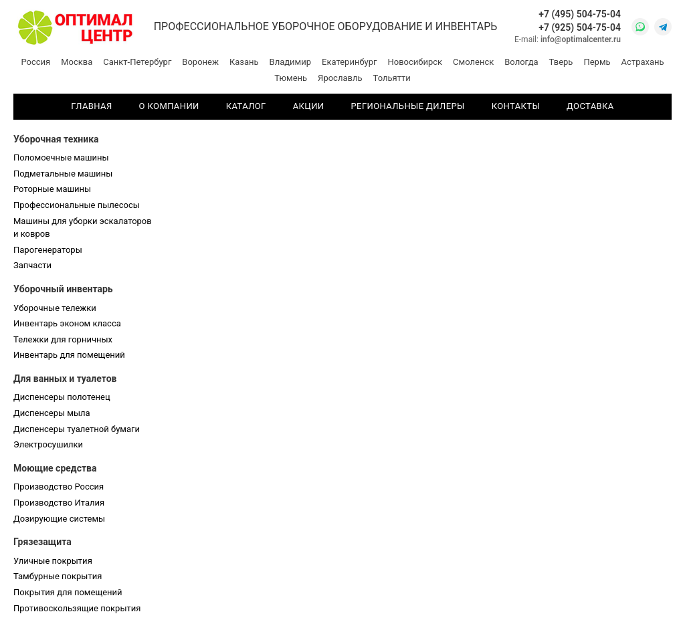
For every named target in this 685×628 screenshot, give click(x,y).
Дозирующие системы (59, 519)
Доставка (590, 106)
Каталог (246, 106)
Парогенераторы (47, 250)
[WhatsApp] (640, 26)
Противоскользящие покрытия (76, 608)
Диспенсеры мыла (51, 413)
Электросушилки (48, 444)
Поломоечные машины (61, 157)
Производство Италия (58, 503)
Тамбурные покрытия (57, 576)
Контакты (516, 106)
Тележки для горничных (62, 339)
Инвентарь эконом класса (67, 323)
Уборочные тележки (54, 308)
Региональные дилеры (408, 106)
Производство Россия (58, 487)
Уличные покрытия (52, 561)
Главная (91, 106)
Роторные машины (52, 189)
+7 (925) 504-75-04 (580, 27)
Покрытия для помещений (67, 592)
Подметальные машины (62, 174)
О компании (169, 106)
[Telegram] (663, 26)
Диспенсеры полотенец (61, 397)
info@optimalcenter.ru (581, 39)
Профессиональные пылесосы (76, 205)
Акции (308, 106)
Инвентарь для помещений (69, 355)
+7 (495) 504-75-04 (580, 14)
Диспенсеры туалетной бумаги (76, 429)
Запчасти (32, 265)
